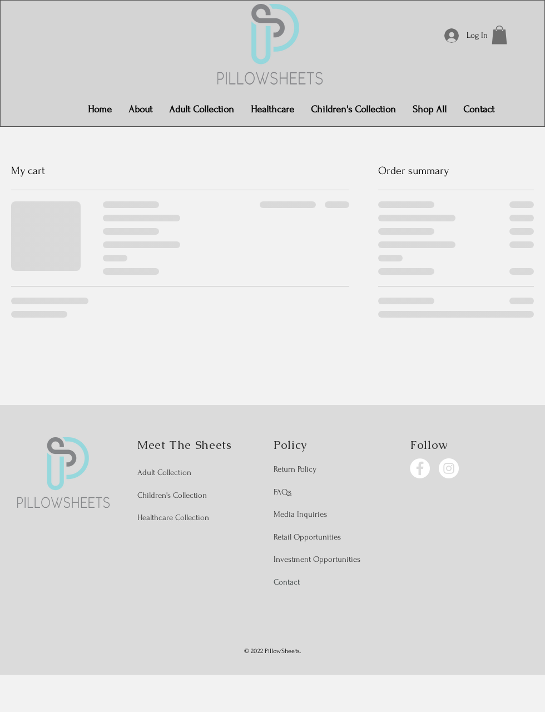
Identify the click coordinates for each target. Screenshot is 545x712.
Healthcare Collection (173, 517)
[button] (499, 35)
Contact (287, 582)
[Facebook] (420, 468)
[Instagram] (449, 468)
